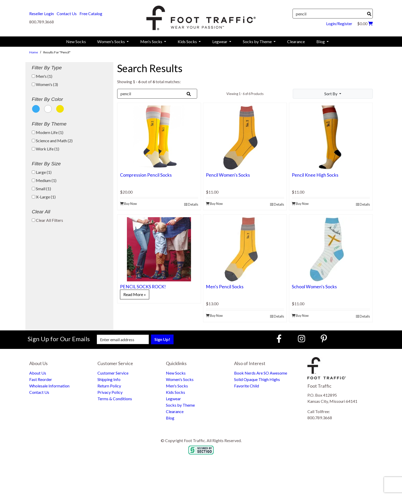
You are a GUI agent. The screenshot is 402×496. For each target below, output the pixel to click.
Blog (170, 417)
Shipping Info (108, 379)
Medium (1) (44, 180)
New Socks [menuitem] (76, 41)
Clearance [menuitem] (296, 41)
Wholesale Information (49, 385)
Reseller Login (41, 13)
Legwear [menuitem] (220, 41)
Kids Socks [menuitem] (188, 41)
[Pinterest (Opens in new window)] (323, 338)
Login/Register (339, 23)
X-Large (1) (44, 196)
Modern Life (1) (47, 132)
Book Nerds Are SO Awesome (260, 372)
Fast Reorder (40, 379)
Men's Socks (177, 385)
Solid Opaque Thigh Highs (257, 379)
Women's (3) (45, 84)
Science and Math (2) (52, 140)
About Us (37, 372)
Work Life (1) (45, 148)
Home (33, 52)
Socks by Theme (180, 405)
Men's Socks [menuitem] (151, 41)
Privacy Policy (110, 392)
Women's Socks (180, 379)
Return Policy (109, 385)
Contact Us (67, 13)
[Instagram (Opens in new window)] (301, 338)
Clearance (175, 411)
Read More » (134, 294)
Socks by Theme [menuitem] (258, 41)
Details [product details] (191, 204)
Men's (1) (42, 76)
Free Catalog (90, 13)
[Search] (369, 14)
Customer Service (112, 372)
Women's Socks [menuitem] (111, 41)
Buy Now (128, 204)
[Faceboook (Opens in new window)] (279, 338)
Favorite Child (246, 385)
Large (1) (42, 172)
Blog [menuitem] (321, 41)
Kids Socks (175, 392)
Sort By (331, 93)
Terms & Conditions (114, 398)
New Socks (176, 372)
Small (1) (41, 188)
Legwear (173, 398)
